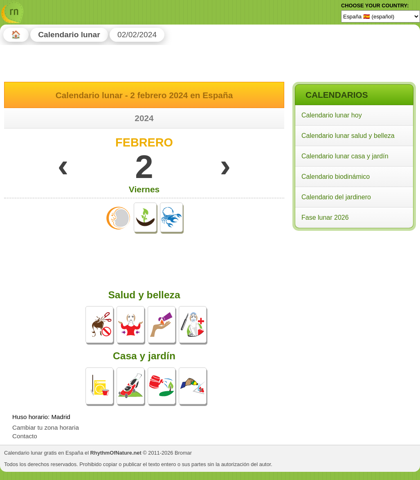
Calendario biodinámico (335, 176)
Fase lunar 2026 (325, 217)
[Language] (380, 16)
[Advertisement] (353, 286)
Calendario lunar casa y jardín (345, 156)
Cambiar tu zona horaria (45, 427)
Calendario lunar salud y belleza (348, 135)
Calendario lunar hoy (331, 115)
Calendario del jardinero (336, 197)
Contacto (24, 436)
